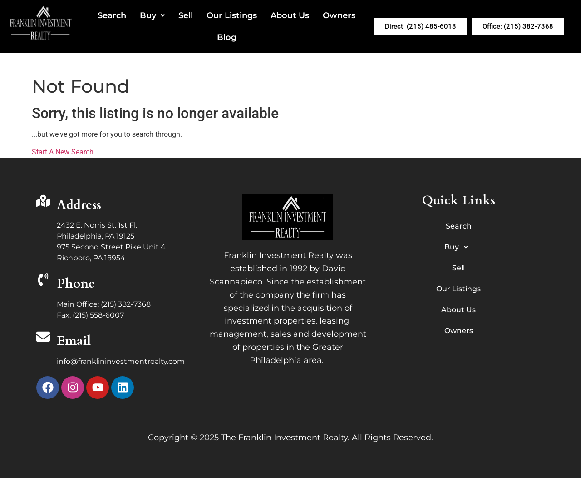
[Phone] (43, 281)
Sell (185, 15)
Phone (76, 283)
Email (74, 340)
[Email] (43, 338)
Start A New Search (63, 152)
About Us (290, 15)
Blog (226, 37)
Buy (152, 15)
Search (112, 15)
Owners (339, 15)
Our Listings (232, 15)
